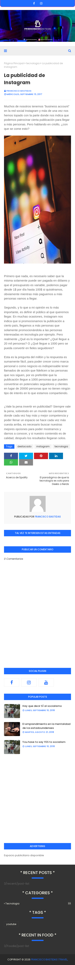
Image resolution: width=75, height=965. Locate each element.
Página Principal (14, 63)
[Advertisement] (37, 798)
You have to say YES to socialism (43, 742)
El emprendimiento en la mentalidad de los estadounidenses (46, 726)
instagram (43, 446)
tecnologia (33, 63)
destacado (24, 446)
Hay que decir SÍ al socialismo (42, 706)
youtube (11, 924)
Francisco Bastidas (18, 90)
